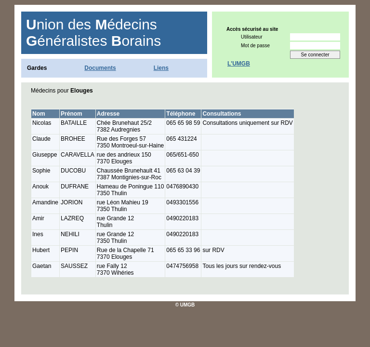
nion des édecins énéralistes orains (93, 32)
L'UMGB (238, 63)
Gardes (37, 68)
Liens (161, 68)
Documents (100, 68)
